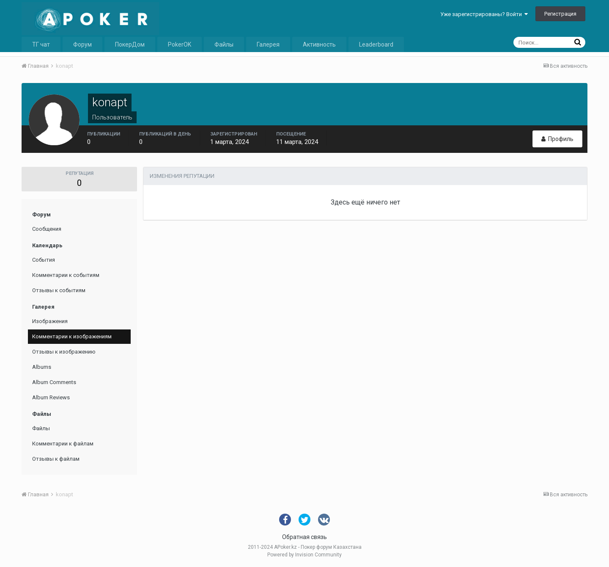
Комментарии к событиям (65, 275)
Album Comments (54, 382)
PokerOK (179, 44)
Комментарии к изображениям (72, 336)
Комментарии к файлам (62, 443)
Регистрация (560, 14)
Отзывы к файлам (56, 459)
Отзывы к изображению (64, 351)
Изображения (50, 321)
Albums (41, 367)
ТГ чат (41, 44)
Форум (82, 44)
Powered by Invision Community (304, 555)
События (43, 260)
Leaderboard (376, 44)
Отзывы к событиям (58, 290)
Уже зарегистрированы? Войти (484, 14)
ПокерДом (130, 44)
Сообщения (46, 229)
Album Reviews (51, 397)
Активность (319, 44)
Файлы (223, 44)
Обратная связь (304, 537)
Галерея (268, 44)
